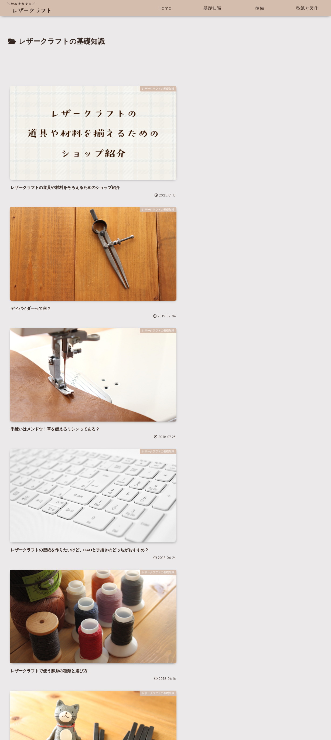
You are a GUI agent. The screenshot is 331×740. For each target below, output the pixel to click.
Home (60, 723)
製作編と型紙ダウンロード (253, 723)
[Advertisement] (165, 62)
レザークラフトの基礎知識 (174, 723)
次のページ (165, 462)
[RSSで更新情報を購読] (92, 629)
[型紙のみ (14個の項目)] (138, 678)
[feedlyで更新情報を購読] (84, 629)
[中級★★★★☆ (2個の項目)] (198, 695)
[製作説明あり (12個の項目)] (189, 678)
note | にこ (17, 669)
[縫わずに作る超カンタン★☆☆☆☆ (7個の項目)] (147, 695)
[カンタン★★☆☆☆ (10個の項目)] (142, 687)
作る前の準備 (214, 723)
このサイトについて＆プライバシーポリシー (108, 723)
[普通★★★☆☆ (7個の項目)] (193, 687)
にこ (55, 583)
